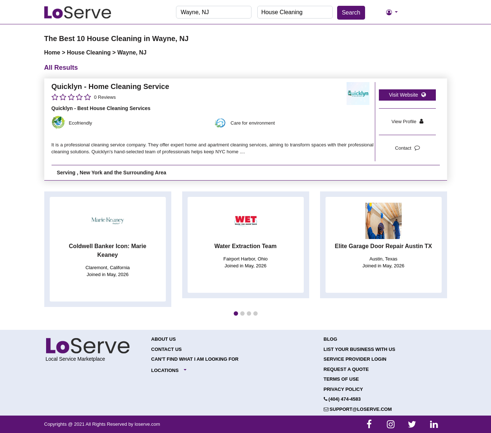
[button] (236, 313)
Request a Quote (346, 369)
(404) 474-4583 (342, 399)
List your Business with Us (360, 349)
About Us (163, 339)
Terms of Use (341, 379)
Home (53, 52)
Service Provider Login (355, 359)
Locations (165, 370)
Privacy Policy (343, 389)
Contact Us (166, 349)
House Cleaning (89, 52)
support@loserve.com (358, 409)
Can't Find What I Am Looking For (195, 359)
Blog (330, 339)
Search (351, 12)
